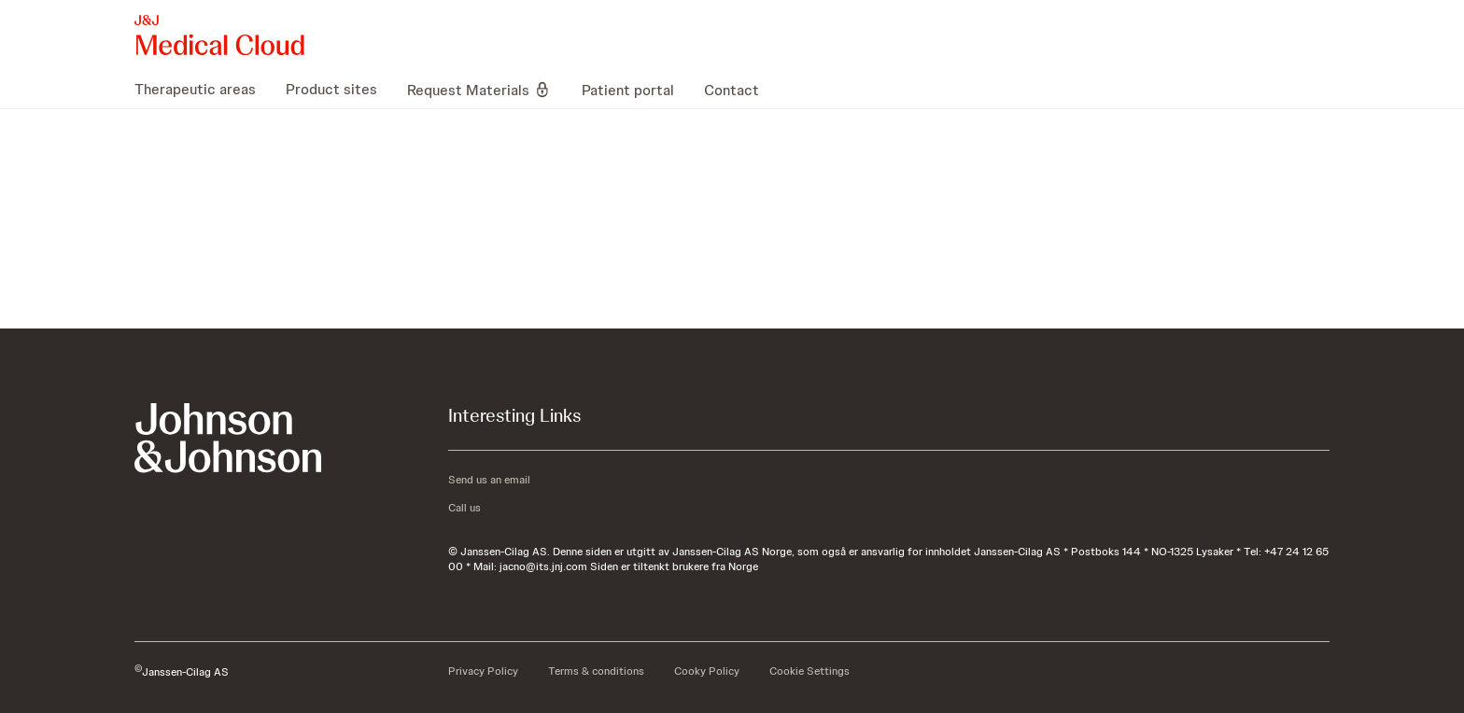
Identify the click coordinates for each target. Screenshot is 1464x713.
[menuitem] (202, 89)
